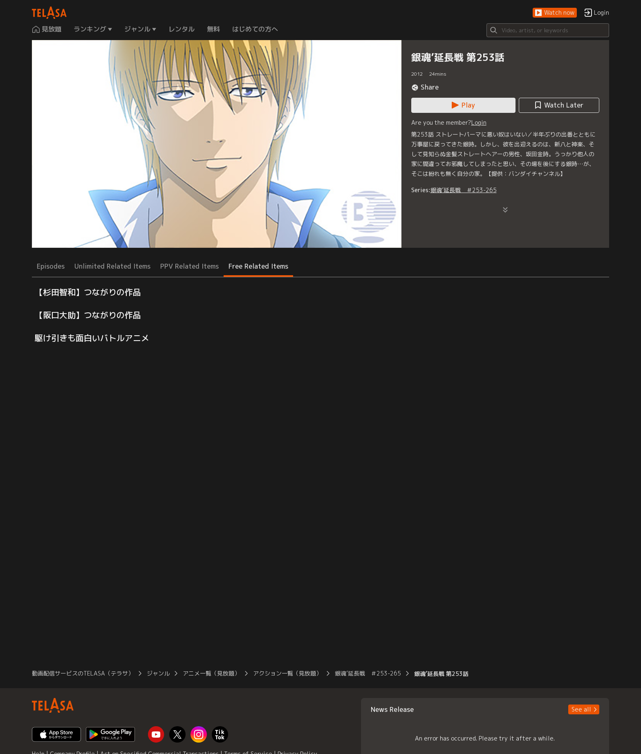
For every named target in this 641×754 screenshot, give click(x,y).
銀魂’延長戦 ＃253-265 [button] (368, 673)
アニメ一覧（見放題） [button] (211, 673)
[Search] (547, 30)
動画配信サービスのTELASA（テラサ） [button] (83, 673)
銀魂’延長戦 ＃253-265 (463, 190)
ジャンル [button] (158, 673)
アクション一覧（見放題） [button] (287, 673)
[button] (555, 13)
